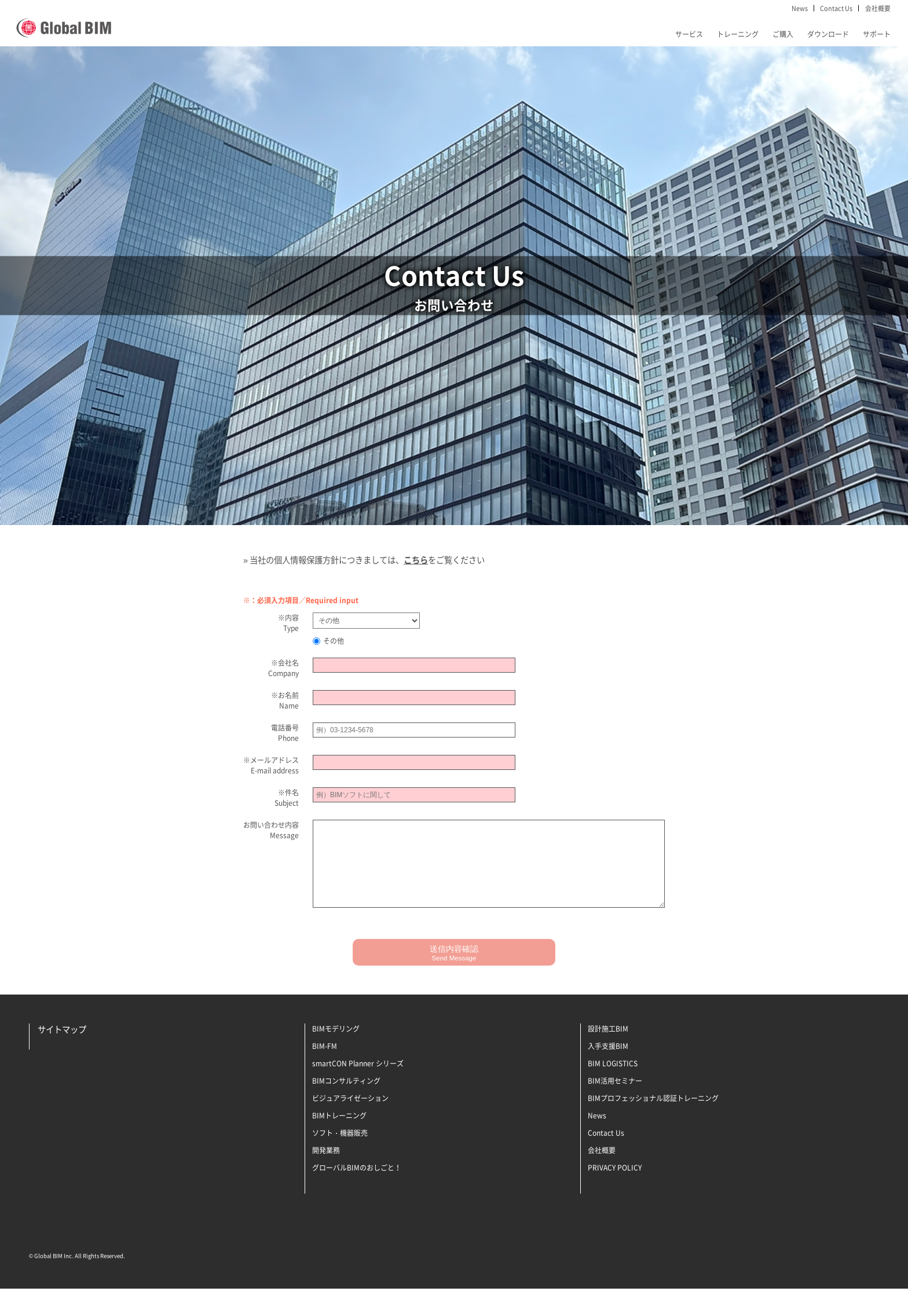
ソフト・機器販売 (340, 1150)
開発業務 (326, 1167)
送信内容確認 (454, 970)
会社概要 (878, 8)
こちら (416, 559)
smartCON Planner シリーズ (358, 1081)
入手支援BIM (608, 1063)
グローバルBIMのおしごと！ (356, 1185)
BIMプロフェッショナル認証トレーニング (653, 1115)
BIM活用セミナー (615, 1098)
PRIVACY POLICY (615, 1185)
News (800, 8)
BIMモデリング (336, 1046)
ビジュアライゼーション (350, 1115)
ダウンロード (828, 34)
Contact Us (836, 8)
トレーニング (738, 34)
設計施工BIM (608, 1046)
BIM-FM (324, 1063)
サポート (877, 34)
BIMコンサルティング (346, 1098)
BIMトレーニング (339, 1133)
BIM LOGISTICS (613, 1081)
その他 (328, 641)
